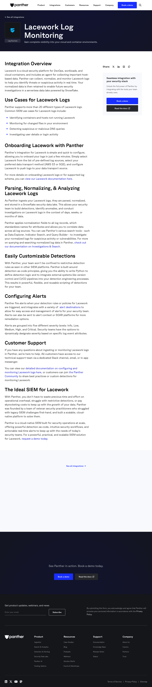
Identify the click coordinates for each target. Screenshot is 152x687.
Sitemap (143, 682)
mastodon (21, 681)
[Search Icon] (140, 5)
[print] (123, 66)
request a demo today (34, 438)
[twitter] (113, 66)
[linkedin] (118, 66)
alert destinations (70, 307)
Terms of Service (114, 682)
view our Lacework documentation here (48, 178)
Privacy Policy (131, 682)
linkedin (6, 681)
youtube (16, 681)
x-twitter (10, 681)
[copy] (129, 66)
